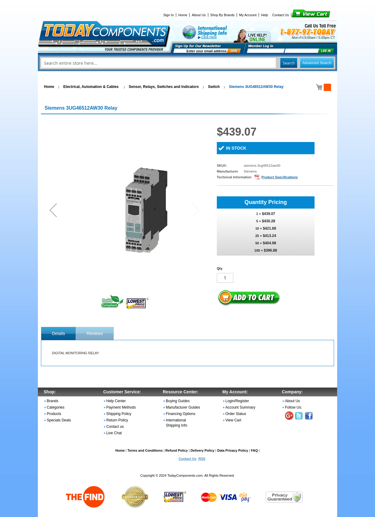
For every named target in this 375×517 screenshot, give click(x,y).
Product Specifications (279, 177)
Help (264, 15)
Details (58, 333)
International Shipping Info (176, 423)
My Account (248, 15)
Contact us (115, 426)
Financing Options (180, 414)
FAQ (254, 450)
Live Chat (114, 433)
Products (54, 414)
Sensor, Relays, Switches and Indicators (164, 87)
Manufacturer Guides (183, 407)
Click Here (209, 37)
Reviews (95, 333)
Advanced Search (316, 63)
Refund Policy (177, 450)
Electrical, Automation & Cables (91, 87)
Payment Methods (121, 407)
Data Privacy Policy (232, 450)
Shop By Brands (222, 15)
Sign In (168, 15)
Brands (52, 401)
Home (182, 15)
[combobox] (187, 62)
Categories (55, 407)
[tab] (58, 333)
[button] (53, 209)
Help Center (116, 401)
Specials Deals (59, 420)
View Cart (300, 15)
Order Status (235, 414)
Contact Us (280, 15)
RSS (202, 459)
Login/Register (237, 401)
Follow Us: (293, 407)
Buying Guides (178, 401)
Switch (214, 87)
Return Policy (117, 420)
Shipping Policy (118, 414)
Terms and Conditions (144, 450)
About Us (199, 15)
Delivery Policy (202, 450)
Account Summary (240, 407)
